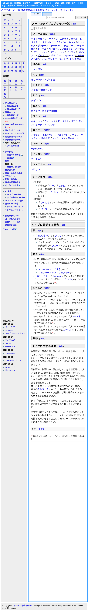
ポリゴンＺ (56, 55)
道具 (7, 173)
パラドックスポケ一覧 (14, 133)
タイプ (41, 429)
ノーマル (6, 10)
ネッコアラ (54, 49)
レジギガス (75, 59)
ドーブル (42, 49)
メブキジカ (49, 80)
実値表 (10, 158)
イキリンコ (36, 121)
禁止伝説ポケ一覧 (12, 130)
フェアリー (64, 272)
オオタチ (35, 42)
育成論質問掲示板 (12, 182)
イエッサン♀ (63, 135)
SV (8, 146)
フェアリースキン (47, 272)
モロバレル (10, 346)
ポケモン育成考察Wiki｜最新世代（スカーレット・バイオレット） (43, 10)
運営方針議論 (11, 225)
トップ (48, 3)
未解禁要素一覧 (12, 115)
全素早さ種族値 (13, 155)
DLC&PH (15, 146)
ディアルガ (10, 340)
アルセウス (36, 39)
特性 (7, 161)
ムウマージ (10, 367)
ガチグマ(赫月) (49, 111)
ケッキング (69, 42)
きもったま (42, 276)
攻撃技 (10, 167)
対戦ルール (10, 112)
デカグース (69, 45)
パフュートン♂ (39, 52)
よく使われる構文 (12, 219)
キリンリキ (77, 135)
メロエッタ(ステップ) (41, 90)
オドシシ (46, 42)
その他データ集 (12, 185)
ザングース (43, 45)
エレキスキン (45, 269)
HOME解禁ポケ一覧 (13, 118)
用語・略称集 (11, 179)
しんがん (57, 276)
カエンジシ (36, 69)
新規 (57, 3)
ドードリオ (63, 121)
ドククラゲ (10, 327)
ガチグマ (35, 111)
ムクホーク (36, 124)
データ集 (9, 152)
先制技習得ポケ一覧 (13, 137)
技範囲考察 (10, 170)
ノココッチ (67, 49)
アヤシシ (35, 135)
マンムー (9, 330)
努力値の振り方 (13, 109)
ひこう (58, 235)
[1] (55, 282)
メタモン (68, 55)
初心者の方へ (11, 103)
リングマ (63, 59)
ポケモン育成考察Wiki (23, 605)
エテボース (76, 39)
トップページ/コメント (15, 333)
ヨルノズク (49, 124)
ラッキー (52, 59)
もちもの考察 (16, 173)
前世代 (18, 3)
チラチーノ (56, 45)
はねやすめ (42, 235)
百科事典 (38, 3)
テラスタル (10, 176)
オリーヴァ (36, 80)
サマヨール (10, 370)
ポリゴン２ (43, 55)
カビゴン (57, 42)
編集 (63, 3)
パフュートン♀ (56, 52)
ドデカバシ (76, 121)
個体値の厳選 (13, 106)
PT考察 (8, 191)
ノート (47, 14)
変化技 (18, 167)
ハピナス (79, 49)
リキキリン (73, 138)
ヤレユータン (59, 138)
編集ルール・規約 (12, 222)
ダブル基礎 (12, 197)
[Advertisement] (14, 275)
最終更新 (21, 5)
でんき (57, 269)
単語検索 (11, 5)
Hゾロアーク (37, 148)
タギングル (36, 100)
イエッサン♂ (48, 135)
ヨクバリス (40, 59)
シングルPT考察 (14, 194)
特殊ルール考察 (12, 204)
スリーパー (10, 353)
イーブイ (48, 39)
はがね (62, 185)
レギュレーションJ (15, 210)
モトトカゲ (36, 159)
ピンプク (70, 52)
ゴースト (53, 192)
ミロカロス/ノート (13, 360)
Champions (8, 3)
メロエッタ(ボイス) (40, 138)
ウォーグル (49, 121)
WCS (7, 201)
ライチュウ (10, 343)
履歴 (73, 3)
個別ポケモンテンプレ (14, 216)
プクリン (35, 169)
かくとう (45, 202)
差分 (68, 3)
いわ (51, 185)
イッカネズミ (62, 39)
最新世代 (26, 3)
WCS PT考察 (17, 201)
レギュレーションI (15, 207)
